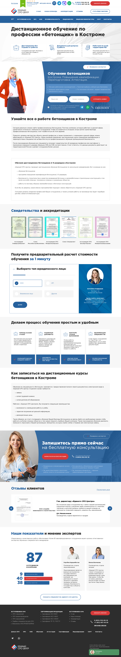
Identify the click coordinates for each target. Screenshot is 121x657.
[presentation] (11, 508)
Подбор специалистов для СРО (23, 621)
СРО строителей (18, 614)
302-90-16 (82, 2)
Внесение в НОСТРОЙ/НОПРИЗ (23, 623)
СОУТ (99, 19)
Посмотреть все (103, 490)
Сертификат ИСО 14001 (50, 616)
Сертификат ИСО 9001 (49, 614)
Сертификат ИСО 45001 (50, 618)
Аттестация (51, 631)
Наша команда (51, 11)
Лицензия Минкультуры (85, 19)
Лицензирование (78, 631)
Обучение (39, 631)
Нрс (35, 19)
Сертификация (64, 631)
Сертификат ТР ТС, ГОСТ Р (51, 621)
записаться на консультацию (55, 456)
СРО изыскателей (18, 618)
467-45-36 (82, 4)
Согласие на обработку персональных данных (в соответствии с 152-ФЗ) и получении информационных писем (63, 107)
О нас (38, 11)
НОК (40, 19)
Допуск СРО (15, 631)
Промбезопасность (52, 19)
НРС (24, 631)
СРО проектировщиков (20, 616)
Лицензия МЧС (68, 19)
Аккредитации (67, 11)
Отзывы (79, 11)
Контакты (108, 19)
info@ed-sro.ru (45, 3)
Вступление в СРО (24, 19)
